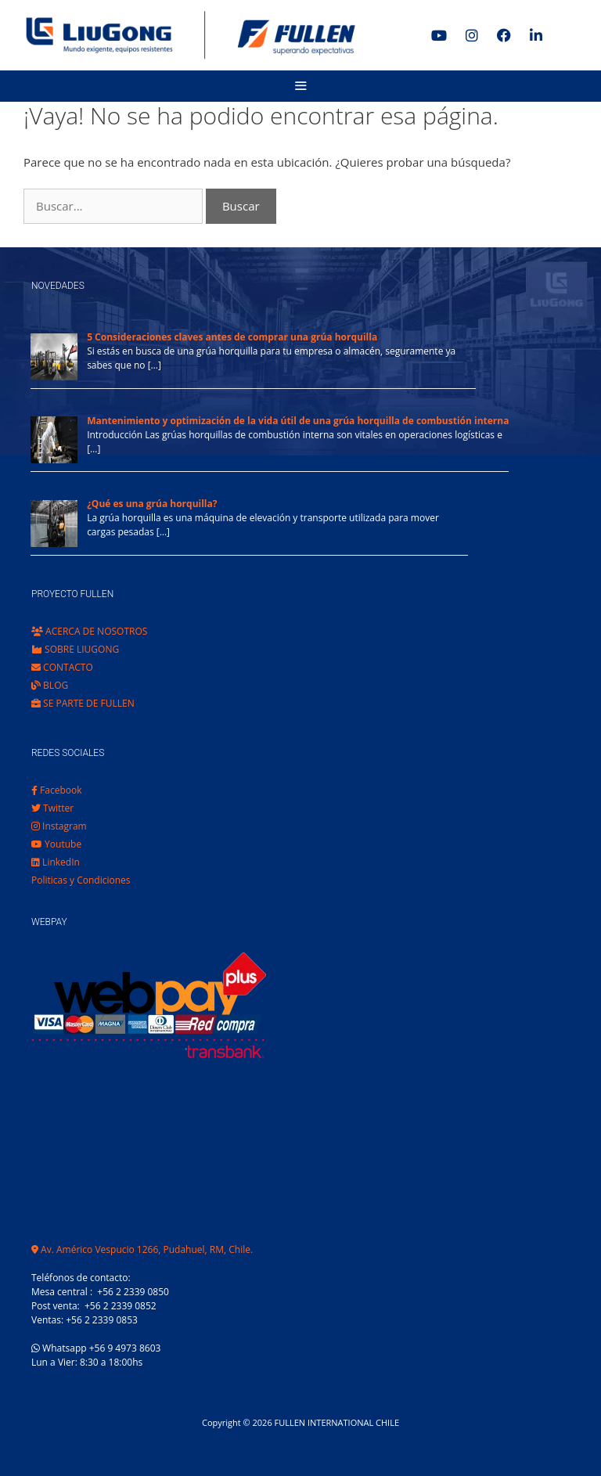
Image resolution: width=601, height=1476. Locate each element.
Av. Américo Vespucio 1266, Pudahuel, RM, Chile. (142, 1249)
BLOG (49, 685)
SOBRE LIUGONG (75, 649)
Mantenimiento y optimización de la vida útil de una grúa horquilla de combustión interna (298, 420)
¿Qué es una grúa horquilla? (152, 503)
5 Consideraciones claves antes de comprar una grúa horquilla (232, 337)
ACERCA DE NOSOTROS (89, 631)
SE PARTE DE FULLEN (83, 703)
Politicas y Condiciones (81, 880)
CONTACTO (62, 667)
